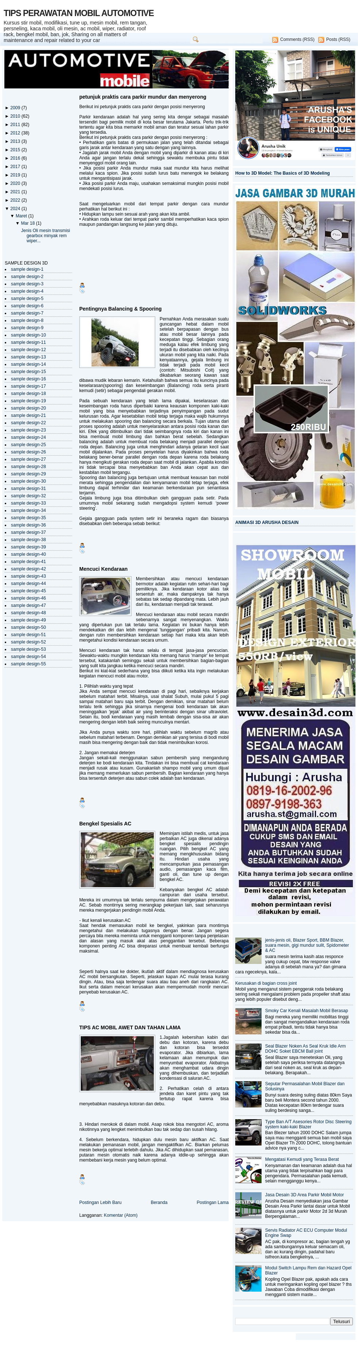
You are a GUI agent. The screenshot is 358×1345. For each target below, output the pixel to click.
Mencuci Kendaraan (103, 569)
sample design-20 (28, 408)
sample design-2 (27, 276)
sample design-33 (28, 503)
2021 (15, 191)
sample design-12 (28, 349)
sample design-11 (28, 342)
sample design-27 (28, 459)
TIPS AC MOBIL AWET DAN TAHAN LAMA (130, 1027)
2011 (15, 124)
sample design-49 (28, 620)
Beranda (159, 1202)
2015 (15, 149)
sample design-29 (28, 473)
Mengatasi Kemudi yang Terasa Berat (302, 1159)
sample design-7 (27, 313)
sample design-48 (28, 612)
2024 (15, 208)
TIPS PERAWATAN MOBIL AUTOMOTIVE (79, 13)
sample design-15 (28, 371)
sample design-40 (28, 554)
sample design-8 (27, 320)
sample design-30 (28, 481)
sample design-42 (28, 568)
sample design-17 (28, 386)
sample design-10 (28, 335)
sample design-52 (28, 642)
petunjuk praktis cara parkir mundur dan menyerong (142, 97)
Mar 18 (28, 223)
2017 (15, 166)
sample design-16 (28, 378)
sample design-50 (28, 627)
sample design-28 (28, 466)
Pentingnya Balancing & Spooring (120, 309)
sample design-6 (27, 305)
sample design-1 (27, 269)
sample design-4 (27, 291)
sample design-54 (28, 656)
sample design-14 (28, 364)
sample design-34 (28, 510)
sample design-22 (28, 422)
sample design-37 (28, 532)
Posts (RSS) (338, 39)
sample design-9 (27, 327)
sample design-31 (28, 488)
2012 (15, 133)
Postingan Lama (213, 1202)
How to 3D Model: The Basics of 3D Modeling (282, 173)
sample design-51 (28, 634)
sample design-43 (28, 576)
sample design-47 (28, 605)
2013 (15, 141)
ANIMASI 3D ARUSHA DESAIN (266, 522)
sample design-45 (28, 590)
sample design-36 (28, 525)
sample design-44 (28, 583)
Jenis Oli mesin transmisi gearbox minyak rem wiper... (45, 235)
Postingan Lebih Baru (100, 1202)
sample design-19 (28, 400)
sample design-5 (27, 298)
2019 (15, 175)
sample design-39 (28, 547)
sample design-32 (28, 495)
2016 (15, 158)
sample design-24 (28, 437)
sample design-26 (28, 452)
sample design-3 (27, 283)
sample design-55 (28, 663)
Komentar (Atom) (120, 1215)
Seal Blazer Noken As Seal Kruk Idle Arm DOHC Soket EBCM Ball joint (305, 1049)
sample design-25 (28, 444)
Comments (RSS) (297, 39)
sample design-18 (28, 393)
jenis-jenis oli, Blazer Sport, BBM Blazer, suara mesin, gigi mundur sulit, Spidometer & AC (307, 945)
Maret (22, 216)
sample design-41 (28, 561)
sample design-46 (28, 598)
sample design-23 (28, 430)
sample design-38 (28, 539)
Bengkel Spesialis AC (105, 824)
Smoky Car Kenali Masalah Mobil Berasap (306, 1010)
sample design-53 (28, 649)
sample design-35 (28, 517)
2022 (15, 200)
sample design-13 (28, 357)
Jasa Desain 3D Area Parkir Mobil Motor (304, 1194)
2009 (15, 107)
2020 (15, 183)
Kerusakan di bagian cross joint (266, 983)
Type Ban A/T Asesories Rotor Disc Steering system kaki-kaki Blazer (308, 1124)
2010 (15, 116)
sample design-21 (28, 415)
